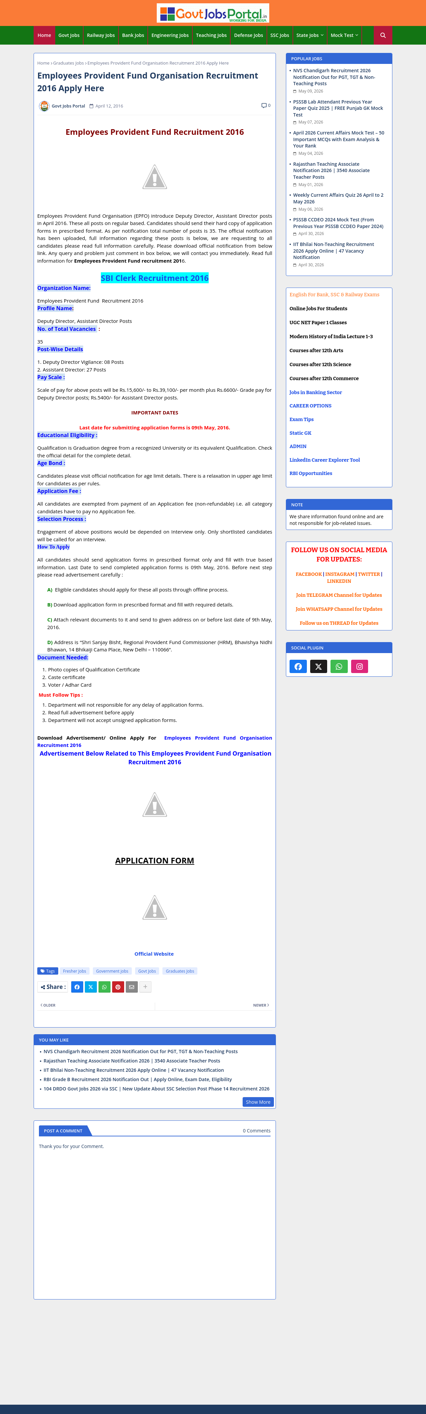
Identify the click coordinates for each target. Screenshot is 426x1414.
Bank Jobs (133, 35)
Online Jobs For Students (318, 309)
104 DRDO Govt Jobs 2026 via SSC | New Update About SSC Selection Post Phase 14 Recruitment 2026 (157, 1089)
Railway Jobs (101, 35)
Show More (258, 1102)
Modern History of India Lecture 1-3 (331, 337)
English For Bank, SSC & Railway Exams (334, 295)
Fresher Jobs (74, 971)
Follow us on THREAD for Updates (339, 623)
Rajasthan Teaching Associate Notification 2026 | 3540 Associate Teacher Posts (132, 1061)
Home (44, 35)
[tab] (44, 35)
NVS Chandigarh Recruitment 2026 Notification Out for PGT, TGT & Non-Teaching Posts (141, 1052)
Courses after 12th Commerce (324, 378)
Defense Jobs (248, 35)
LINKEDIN (339, 581)
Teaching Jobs (211, 35)
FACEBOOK (309, 574)
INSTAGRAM (340, 574)
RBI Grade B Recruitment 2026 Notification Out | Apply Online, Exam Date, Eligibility (138, 1079)
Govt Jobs (69, 35)
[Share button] (145, 987)
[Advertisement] (213, 1353)
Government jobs (112, 971)
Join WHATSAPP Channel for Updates (339, 609)
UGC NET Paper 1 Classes (318, 323)
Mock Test (342, 35)
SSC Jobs (280, 35)
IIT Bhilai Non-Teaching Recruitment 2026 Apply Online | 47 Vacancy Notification (134, 1070)
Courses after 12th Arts (316, 351)
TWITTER (369, 574)
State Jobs (308, 35)
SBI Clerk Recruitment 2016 (155, 277)
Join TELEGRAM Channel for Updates (339, 595)
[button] (383, 35)
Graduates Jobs (68, 63)
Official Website (154, 953)
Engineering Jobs (170, 35)
